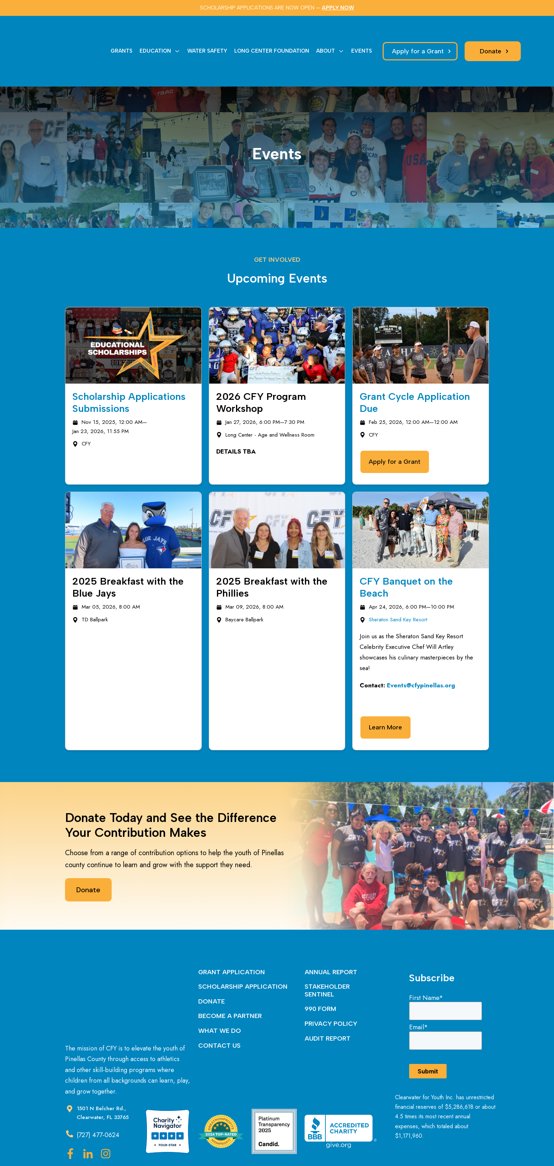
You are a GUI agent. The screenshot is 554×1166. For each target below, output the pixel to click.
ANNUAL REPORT (331, 939)
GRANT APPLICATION (231, 939)
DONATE (211, 969)
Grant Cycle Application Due (415, 370)
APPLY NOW (338, 8)
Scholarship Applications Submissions (128, 370)
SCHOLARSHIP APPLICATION (243, 954)
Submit (428, 1038)
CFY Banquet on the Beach (406, 555)
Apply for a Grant (394, 429)
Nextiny (301, 1147)
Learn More (385, 695)
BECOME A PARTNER (230, 983)
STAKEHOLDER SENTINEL (327, 958)
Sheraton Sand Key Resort (398, 587)
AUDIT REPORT (327, 1006)
